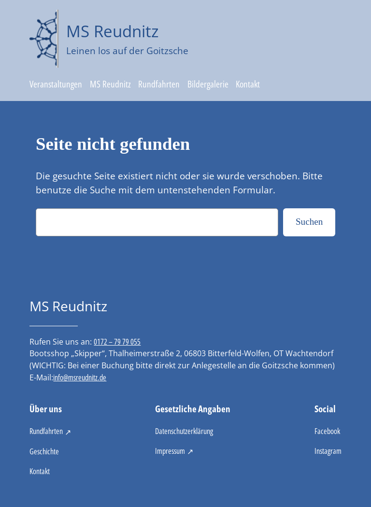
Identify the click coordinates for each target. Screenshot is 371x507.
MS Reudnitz (112, 31)
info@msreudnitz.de (79, 377)
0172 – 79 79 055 (117, 341)
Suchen (309, 222)
